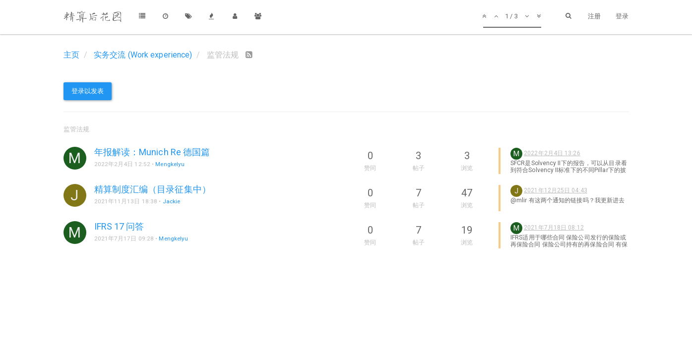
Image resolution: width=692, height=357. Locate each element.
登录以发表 (87, 91)
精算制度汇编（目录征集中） (152, 189)
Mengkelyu (170, 164)
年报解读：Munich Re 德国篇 (152, 152)
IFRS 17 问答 (119, 226)
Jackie (172, 201)
